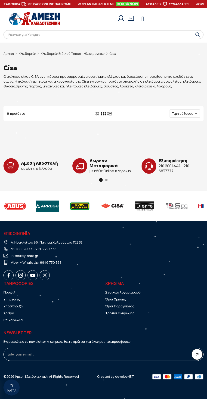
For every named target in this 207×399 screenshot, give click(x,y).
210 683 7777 (45, 249)
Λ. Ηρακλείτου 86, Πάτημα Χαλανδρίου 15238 (46, 242)
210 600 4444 (22, 249)
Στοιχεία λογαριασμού (123, 292)
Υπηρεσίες (11, 299)
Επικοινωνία (13, 320)
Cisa (112, 53)
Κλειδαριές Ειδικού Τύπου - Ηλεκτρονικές (73, 53)
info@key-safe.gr (24, 255)
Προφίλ (9, 292)
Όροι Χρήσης (115, 299)
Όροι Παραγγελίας (119, 306)
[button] (101, 180)
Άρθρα (8, 313)
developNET (124, 376)
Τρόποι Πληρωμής (119, 313)
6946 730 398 (51, 262)
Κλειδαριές (27, 53)
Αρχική (8, 53)
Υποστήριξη (13, 306)
